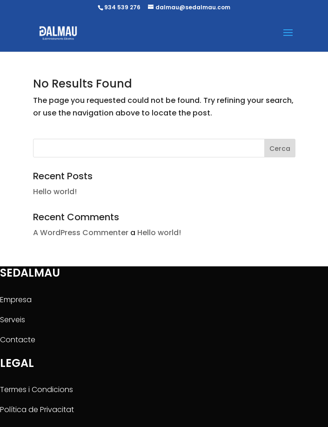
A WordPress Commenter (80, 232)
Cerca (279, 148)
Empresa (16, 299)
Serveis (12, 319)
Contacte (17, 339)
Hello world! (55, 191)
